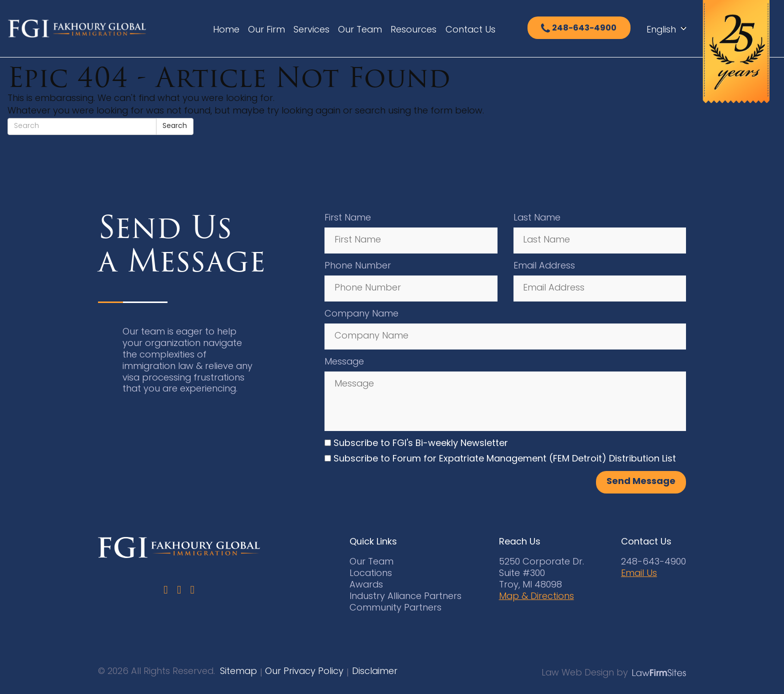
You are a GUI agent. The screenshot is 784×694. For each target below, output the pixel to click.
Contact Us (471, 30)
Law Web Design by (585, 673)
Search (174, 126)
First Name (347, 218)
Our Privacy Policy (304, 672)
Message (344, 362)
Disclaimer (375, 672)
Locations (371, 574)
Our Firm (266, 30)
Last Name (537, 218)
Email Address (544, 266)
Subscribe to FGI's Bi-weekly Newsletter (421, 444)
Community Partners (396, 608)
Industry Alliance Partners (406, 596)
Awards (366, 585)
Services (312, 30)
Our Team (360, 30)
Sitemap (238, 672)
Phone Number (357, 266)
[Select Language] (669, 30)
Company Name (361, 314)
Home (226, 30)
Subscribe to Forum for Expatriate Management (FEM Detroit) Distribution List (505, 459)
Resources (413, 30)
